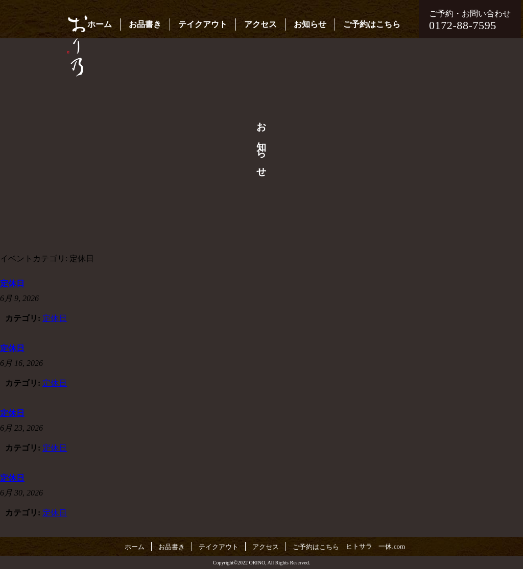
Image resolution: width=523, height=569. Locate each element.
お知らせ (310, 24)
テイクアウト (202, 24)
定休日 (54, 318)
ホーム (99, 24)
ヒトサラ (359, 546)
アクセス (260, 24)
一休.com (391, 546)
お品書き (145, 24)
